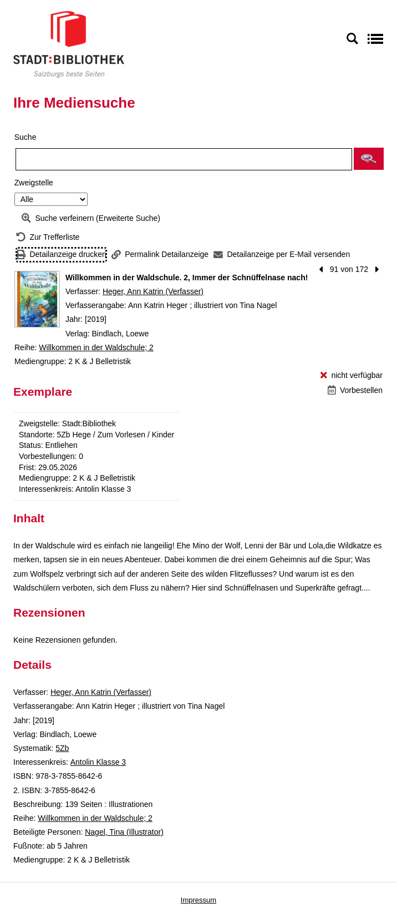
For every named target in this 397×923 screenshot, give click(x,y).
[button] (369, 159)
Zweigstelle (33, 182)
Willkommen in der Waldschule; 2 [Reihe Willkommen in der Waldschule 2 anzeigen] (96, 347)
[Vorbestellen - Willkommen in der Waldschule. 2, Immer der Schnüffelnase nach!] (355, 390)
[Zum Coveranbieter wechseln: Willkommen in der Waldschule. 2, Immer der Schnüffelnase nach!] (37, 299)
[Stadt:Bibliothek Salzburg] (68, 43)
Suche (25, 137)
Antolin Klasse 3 (98, 762)
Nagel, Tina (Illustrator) (124, 832)
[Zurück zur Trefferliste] (47, 237)
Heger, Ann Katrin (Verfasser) (153, 291)
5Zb (62, 748)
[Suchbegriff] (184, 159)
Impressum (198, 900)
